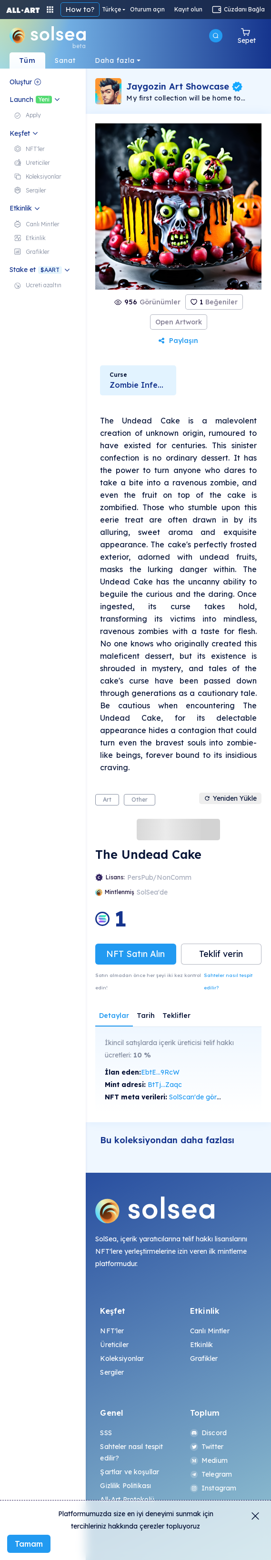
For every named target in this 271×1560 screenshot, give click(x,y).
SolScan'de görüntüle (202, 1097)
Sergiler (112, 1372)
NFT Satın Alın (135, 953)
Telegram (211, 1474)
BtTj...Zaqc (165, 1084)
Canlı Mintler (210, 1331)
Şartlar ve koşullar (129, 1472)
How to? (80, 9)
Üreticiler (114, 1344)
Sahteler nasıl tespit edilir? (228, 981)
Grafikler (204, 1358)
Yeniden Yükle (230, 798)
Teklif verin (221, 953)
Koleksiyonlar (122, 1358)
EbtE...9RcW (160, 1072)
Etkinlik (201, 1344)
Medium (209, 1460)
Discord (208, 1433)
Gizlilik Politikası (125, 1485)
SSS (105, 1433)
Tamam (29, 1544)
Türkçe (111, 9)
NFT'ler (112, 1331)
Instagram (213, 1488)
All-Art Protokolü (127, 1499)
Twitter (206, 1446)
